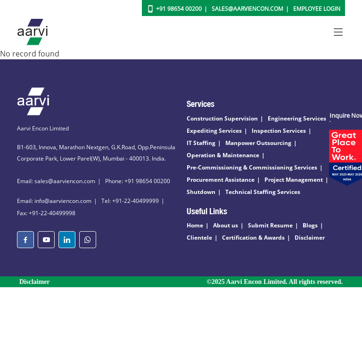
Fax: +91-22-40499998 (46, 213)
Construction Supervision (222, 118)
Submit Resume (270, 225)
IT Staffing (201, 143)
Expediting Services (214, 131)
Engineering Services (297, 118)
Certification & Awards (253, 238)
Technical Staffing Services (262, 192)
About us (225, 225)
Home (195, 225)
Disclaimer (310, 238)
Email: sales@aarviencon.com (56, 181)
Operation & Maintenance (223, 155)
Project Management (293, 180)
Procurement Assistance (221, 180)
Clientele (199, 238)
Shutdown (201, 192)
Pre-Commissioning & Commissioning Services (252, 167)
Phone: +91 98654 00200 (137, 181)
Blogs (310, 225)
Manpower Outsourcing (258, 143)
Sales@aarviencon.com (247, 9)
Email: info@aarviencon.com (54, 201)
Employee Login (316, 9)
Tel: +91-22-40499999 (130, 201)
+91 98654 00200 (179, 9)
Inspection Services (279, 131)
